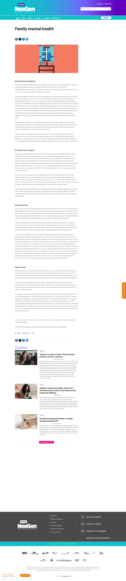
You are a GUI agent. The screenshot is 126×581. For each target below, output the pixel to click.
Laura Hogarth (57, 423)
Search (109, 9)
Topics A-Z (54, 544)
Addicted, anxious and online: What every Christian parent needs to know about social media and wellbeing (58, 390)
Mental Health (26, 333)
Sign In (107, 4)
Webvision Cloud (67, 576)
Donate (53, 522)
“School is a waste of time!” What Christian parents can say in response (57, 355)
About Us (54, 515)
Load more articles (46, 442)
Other (32, 333)
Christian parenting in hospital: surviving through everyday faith (56, 419)
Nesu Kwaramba (58, 359)
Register (100, 4)
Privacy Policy (56, 532)
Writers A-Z (62, 544)
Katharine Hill (57, 395)
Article (41, 351)
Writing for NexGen (57, 529)
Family (19, 333)
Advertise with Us (57, 519)
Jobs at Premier (56, 525)
